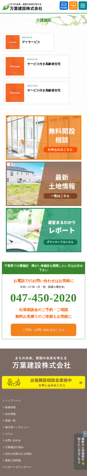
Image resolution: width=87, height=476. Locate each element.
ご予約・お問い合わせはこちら (43, 329)
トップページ (13, 400)
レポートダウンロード (18, 466)
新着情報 (10, 407)
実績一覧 (10, 420)
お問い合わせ (13, 440)
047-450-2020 (43, 298)
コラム (9, 433)
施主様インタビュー (17, 427)
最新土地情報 (13, 460)
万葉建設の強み (14, 447)
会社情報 (10, 413)
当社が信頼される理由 (18, 453)
